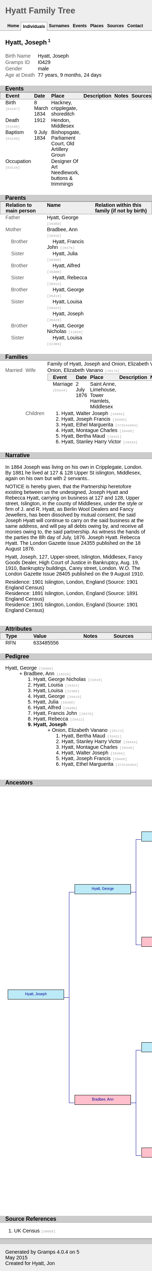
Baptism (15, 135)
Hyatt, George (29, 668)
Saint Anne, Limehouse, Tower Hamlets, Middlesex (103, 395)
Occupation (18, 164)
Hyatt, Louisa (56, 685)
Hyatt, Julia (54, 702)
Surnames (59, 25)
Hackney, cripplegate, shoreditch (64, 108)
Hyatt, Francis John (65, 244)
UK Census (35, 1231)
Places (96, 25)
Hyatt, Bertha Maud (92, 436)
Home (13, 25)
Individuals (34, 26)
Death (13, 123)
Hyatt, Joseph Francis (94, 419)
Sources (115, 25)
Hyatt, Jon (43, 1263)
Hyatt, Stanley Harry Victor (100, 441)
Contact (135, 25)
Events (80, 25)
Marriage (63, 386)
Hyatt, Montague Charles (98, 430)
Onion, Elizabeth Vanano (84, 370)
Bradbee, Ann (47, 673)
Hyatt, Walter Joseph (93, 413)
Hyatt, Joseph (36, 994)
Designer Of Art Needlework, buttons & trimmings (65, 172)
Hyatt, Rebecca (58, 719)
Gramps (46, 1252)
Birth (13, 105)
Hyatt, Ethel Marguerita (100, 424)
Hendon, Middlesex (62, 123)
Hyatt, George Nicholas (65, 328)
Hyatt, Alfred (55, 707)
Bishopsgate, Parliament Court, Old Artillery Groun (65, 143)
